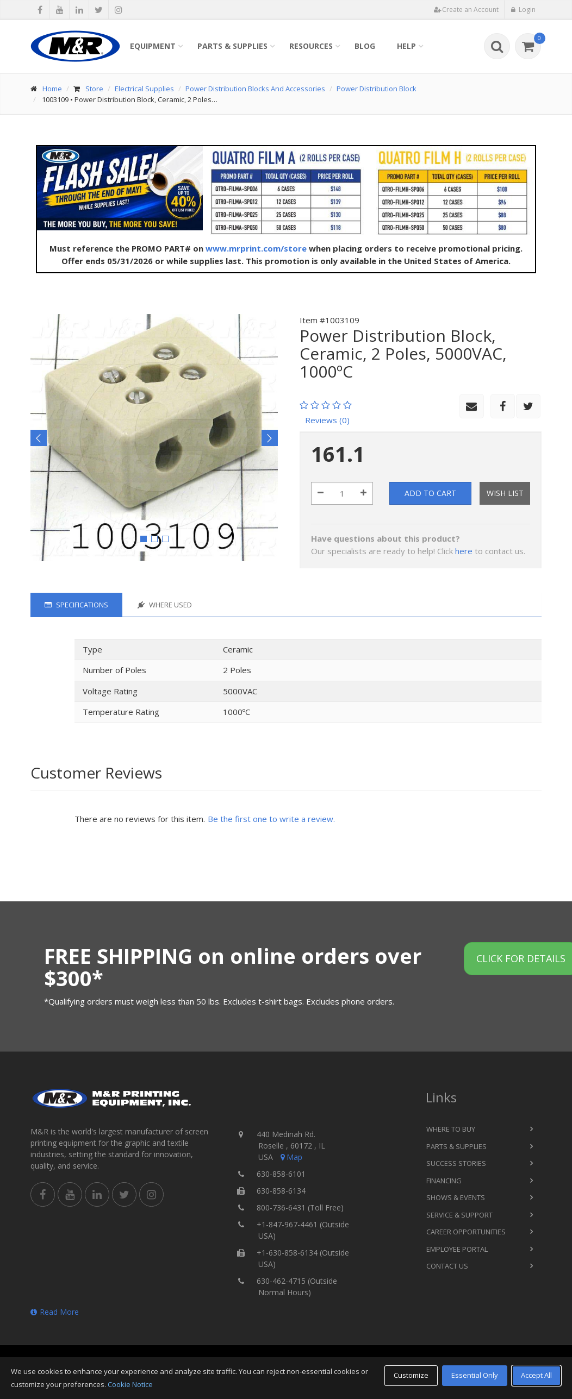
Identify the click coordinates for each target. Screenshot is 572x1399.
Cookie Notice (130, 1384)
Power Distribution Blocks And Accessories (255, 88)
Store (94, 88)
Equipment (153, 46)
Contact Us (447, 1266)
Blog (365, 46)
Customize (411, 1375)
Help (406, 46)
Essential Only (474, 1375)
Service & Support (459, 1215)
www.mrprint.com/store (256, 248)
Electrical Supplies (144, 88)
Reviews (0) (327, 420)
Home (52, 88)
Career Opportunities (466, 1232)
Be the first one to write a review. (271, 818)
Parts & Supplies (232, 46)
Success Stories (456, 1163)
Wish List (505, 493)
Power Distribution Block (376, 88)
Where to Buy (450, 1129)
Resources (311, 46)
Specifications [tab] (76, 605)
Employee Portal (457, 1249)
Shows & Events (455, 1197)
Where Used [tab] (165, 605)
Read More (54, 1312)
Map (290, 1157)
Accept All (536, 1375)
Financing (444, 1180)
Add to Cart (430, 493)
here (463, 550)
